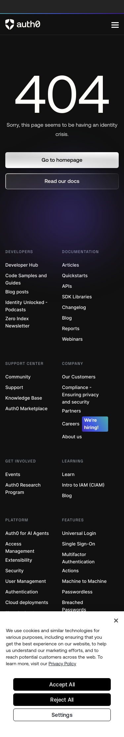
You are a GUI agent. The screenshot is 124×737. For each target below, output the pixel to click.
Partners (71, 411)
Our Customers (79, 377)
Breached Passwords (74, 606)
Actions (70, 571)
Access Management (19, 547)
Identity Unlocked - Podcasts (26, 306)
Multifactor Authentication (78, 558)
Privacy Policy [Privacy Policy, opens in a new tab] (62, 663)
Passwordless (77, 592)
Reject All (61, 700)
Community (18, 377)
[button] (62, 160)
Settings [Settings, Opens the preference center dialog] (62, 715)
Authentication (21, 592)
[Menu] (115, 24)
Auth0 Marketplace (26, 409)
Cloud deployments (26, 602)
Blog (67, 318)
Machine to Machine (84, 581)
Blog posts (17, 292)
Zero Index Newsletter (17, 322)
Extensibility (18, 560)
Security (14, 571)
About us (72, 437)
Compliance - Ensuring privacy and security (80, 395)
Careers (85, 424)
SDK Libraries (77, 297)
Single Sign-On (78, 544)
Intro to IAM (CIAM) (83, 485)
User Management (25, 581)
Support (14, 387)
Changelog (74, 307)
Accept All (62, 684)
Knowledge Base (23, 398)
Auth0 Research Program (23, 488)
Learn (68, 474)
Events (12, 474)
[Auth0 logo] (58, 24)
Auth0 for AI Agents (27, 533)
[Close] (116, 620)
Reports (71, 328)
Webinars (72, 339)
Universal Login (79, 533)
